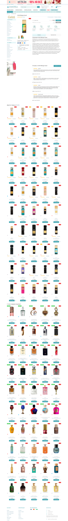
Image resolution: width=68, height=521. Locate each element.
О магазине (8, 518)
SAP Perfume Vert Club (12, 496)
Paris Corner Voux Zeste (12, 437)
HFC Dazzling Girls (45, 418)
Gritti (18, 105)
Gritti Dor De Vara (9, 27)
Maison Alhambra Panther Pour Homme (45, 340)
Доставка (20, 510)
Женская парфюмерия (10, 511)
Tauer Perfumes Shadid (34, 418)
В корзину (58, 20)
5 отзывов (36, 275)
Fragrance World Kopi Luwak (34, 339)
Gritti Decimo (8, 39)
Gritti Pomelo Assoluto (56, 258)
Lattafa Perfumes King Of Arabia (11, 339)
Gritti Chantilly (8, 24)
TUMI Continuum (23, 496)
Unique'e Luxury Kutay (45, 496)
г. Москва (12, 4)
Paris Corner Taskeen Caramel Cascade (34, 457)
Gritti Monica (8, 34)
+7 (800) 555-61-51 (45, 6)
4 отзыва (36, 177)
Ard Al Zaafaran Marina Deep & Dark (12, 398)
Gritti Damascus (9, 25)
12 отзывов (36, 118)
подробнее (33, 30)
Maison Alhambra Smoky (11, 359)
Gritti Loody (22, 238)
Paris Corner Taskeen (45, 457)
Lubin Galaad (23, 339)
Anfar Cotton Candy (45, 398)
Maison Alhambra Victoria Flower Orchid (11, 379)
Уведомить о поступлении (58, 22)
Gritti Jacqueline (9, 31)
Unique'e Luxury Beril (56, 496)
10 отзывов (58, 118)
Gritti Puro (11, 238)
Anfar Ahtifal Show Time (56, 398)
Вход (56, 4)
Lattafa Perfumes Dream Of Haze (56, 320)
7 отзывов (25, 177)
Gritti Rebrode (45, 160)
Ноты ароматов (21, 518)
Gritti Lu (8, 32)
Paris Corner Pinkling (23, 437)
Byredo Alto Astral (33, 398)
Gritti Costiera (8, 52)
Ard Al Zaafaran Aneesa (23, 398)
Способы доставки (20, 4)
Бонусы (20, 514)
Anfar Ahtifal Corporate (23, 418)
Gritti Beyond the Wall (9, 50)
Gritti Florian (34, 297)
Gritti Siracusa (56, 160)
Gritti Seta (56, 297)
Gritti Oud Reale (45, 219)
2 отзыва (36, 138)
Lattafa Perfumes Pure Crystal (45, 320)
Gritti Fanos (8, 28)
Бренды (8, 510)
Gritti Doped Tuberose (9, 26)
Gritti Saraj (34, 258)
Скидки (49, 4)
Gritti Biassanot (9, 51)
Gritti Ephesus (8, 56)
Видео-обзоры (9, 517)
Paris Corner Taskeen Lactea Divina (23, 457)
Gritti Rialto (11, 219)
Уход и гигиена (9, 514)
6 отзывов (47, 118)
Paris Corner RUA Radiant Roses (56, 418)
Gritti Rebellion (34, 238)
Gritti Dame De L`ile (9, 53)
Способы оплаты (29, 4)
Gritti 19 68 (8, 44)
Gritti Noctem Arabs (9, 40)
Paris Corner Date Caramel (56, 437)
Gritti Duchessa (9, 55)
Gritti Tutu (8, 35)
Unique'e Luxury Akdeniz (34, 496)
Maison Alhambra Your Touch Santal (23, 379)
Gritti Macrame (9, 33)
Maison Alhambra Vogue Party (56, 359)
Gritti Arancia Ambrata (9, 47)
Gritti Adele (8, 21)
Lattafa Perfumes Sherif (23, 320)
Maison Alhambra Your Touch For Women (22, 359)
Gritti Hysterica (9, 30)
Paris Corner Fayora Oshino (11, 457)
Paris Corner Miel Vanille (34, 437)
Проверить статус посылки (40, 4)
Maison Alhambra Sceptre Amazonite (56, 340)
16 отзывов (25, 118)
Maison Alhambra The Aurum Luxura (34, 379)
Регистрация (59, 4)
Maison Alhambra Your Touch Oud (45, 359)
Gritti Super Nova (45, 140)
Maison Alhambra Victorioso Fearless (56, 379)
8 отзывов (14, 118)
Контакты (20, 517)
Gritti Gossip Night (9, 29)
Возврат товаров (21, 511)
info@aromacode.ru (50, 514)
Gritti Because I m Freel (10, 49)
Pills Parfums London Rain (56, 457)
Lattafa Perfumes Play (34, 320)
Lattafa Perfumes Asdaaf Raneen (11, 320)
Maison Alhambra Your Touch (34, 359)
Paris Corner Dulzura (45, 437)
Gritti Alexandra (9, 22)
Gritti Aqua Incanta (9, 23)
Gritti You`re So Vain (45, 297)
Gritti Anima (8, 45)
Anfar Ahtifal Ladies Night (11, 418)
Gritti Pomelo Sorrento (23, 160)
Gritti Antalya (8, 46)
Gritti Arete (8, 48)
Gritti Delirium (8, 54)
